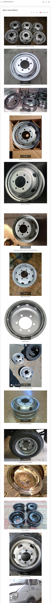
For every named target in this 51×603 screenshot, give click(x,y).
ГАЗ (3, 12)
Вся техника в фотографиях (8, 2)
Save (27, 43)
